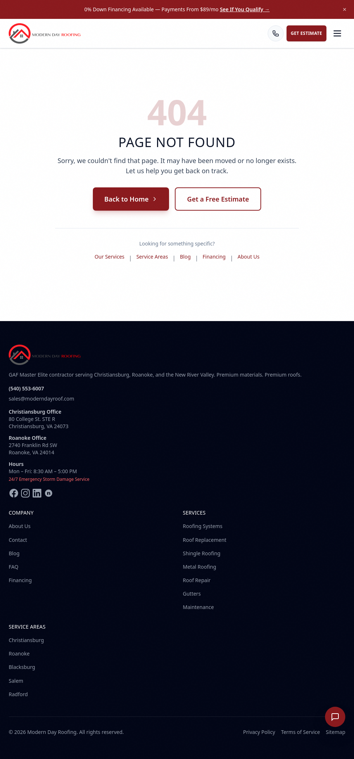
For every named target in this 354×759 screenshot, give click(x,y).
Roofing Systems (202, 526)
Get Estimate (306, 33)
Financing (214, 256)
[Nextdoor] (49, 493)
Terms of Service (300, 731)
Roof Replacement (204, 539)
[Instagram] (25, 493)
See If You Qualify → (244, 9)
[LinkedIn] (37, 493)
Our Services (109, 256)
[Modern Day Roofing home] (45, 33)
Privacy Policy (259, 731)
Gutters (192, 593)
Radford (18, 694)
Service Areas (152, 256)
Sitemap (335, 731)
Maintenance (198, 607)
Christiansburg (26, 640)
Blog (185, 256)
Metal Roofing (199, 566)
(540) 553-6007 (26, 388)
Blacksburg (22, 666)
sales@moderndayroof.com (41, 398)
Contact (18, 539)
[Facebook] (14, 493)
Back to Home (130, 199)
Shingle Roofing (202, 553)
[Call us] (276, 33)
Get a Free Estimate (218, 199)
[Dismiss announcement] (345, 9)
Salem (16, 680)
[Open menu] (337, 33)
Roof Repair (197, 580)
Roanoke (19, 653)
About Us (248, 256)
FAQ (13, 566)
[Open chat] (335, 717)
